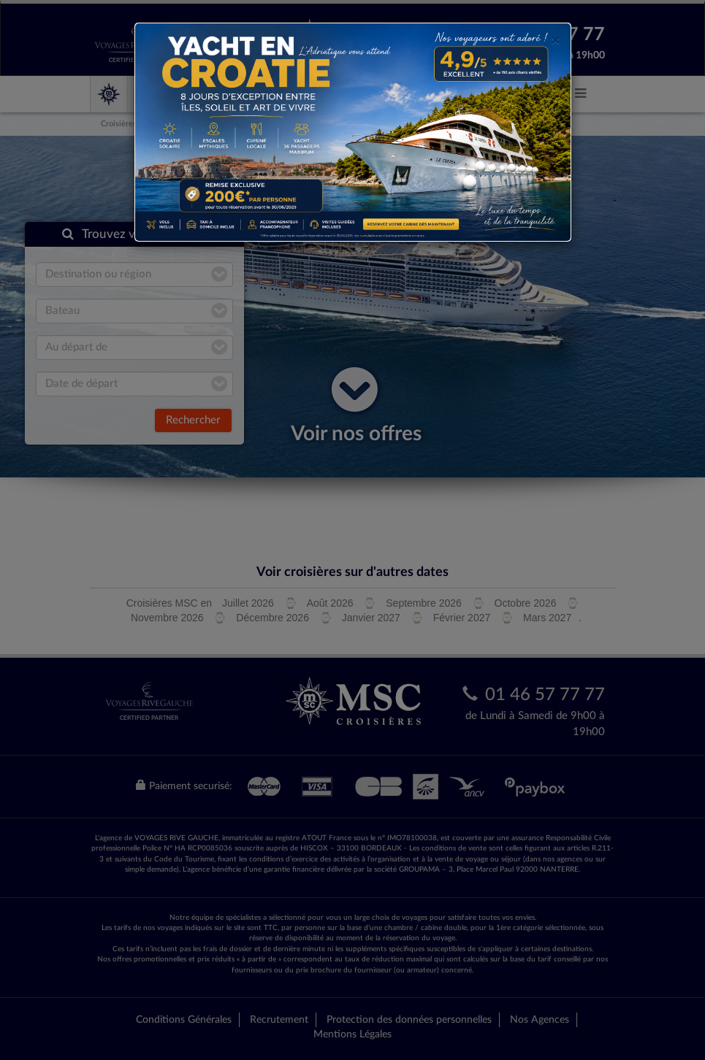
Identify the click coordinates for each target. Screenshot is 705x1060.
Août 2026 (330, 603)
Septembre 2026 (424, 603)
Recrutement (279, 1020)
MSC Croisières (173, 94)
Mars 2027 (547, 617)
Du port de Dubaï (257, 124)
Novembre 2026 (167, 617)
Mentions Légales (352, 1034)
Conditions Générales (184, 1020)
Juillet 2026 (248, 603)
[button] (581, 94)
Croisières (119, 124)
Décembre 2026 (272, 617)
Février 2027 (462, 617)
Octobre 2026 (526, 603)
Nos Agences (539, 1020)
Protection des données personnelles (409, 1020)
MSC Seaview (353, 94)
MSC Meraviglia (264, 94)
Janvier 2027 (371, 617)
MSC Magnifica (439, 94)
